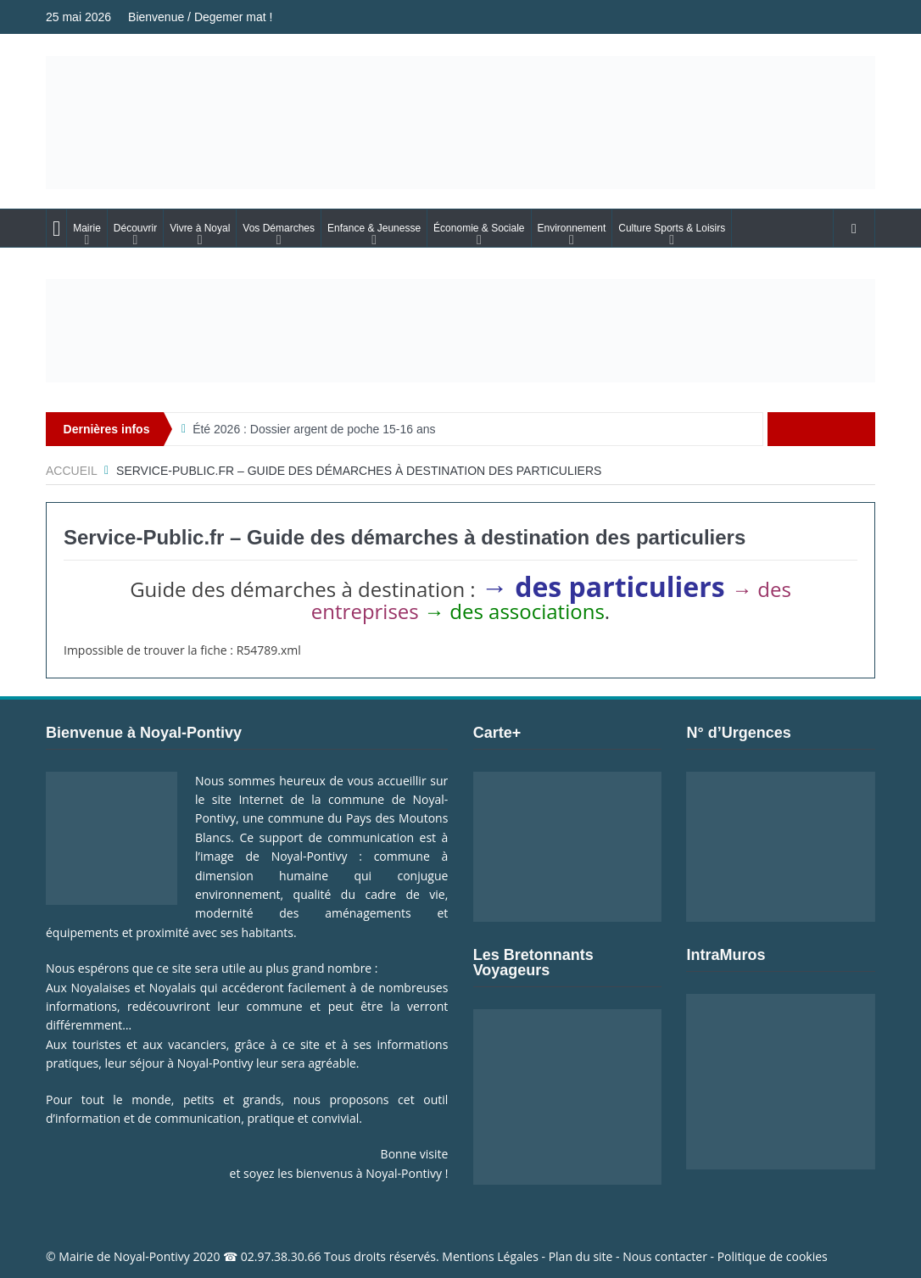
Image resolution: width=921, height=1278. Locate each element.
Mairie (87, 228)
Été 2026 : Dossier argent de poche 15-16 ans (314, 429)
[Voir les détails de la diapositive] (460, 330)
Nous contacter (664, 1256)
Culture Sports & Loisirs (671, 228)
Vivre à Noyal (200, 228)
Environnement (572, 228)
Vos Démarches (279, 228)
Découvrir (135, 228)
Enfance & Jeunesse (374, 228)
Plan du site (581, 1256)
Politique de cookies (772, 1256)
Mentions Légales (490, 1256)
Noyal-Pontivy (152, 1256)
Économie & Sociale (478, 228)
